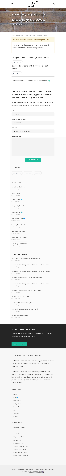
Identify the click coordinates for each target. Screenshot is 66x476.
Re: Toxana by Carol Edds (20, 296)
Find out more (19, 344)
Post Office (27, 35)
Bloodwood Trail (18, 443)
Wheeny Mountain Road (20, 225)
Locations (28, 173)
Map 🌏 (15, 398)
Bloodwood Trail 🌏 (18, 218)
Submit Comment (33, 160)
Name (13, 111)
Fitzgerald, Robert (18, 206)
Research (16, 407)
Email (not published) (19, 119)
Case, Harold (16, 193)
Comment (16, 413)
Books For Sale (17, 401)
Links (14, 410)
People (37, 173)
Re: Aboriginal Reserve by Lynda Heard (25, 309)
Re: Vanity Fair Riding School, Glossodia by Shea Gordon (31, 265)
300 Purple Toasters (35, 472)
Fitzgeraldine (17, 440)
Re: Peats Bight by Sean (20, 315)
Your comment (17, 136)
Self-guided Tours (18, 404)
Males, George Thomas (19, 237)
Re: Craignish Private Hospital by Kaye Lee (26, 258)
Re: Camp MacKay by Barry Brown (23, 303)
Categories (19, 35)
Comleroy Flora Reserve (19, 244)
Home (13, 35)
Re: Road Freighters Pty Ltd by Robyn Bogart (27, 277)
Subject (14, 128)
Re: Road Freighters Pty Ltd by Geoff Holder (26, 290)
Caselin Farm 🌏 (17, 199)
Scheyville (16, 73)
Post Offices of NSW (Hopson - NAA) (35, 39)
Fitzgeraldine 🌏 (17, 212)
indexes (15, 416)
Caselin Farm (17, 434)
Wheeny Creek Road (18, 231)
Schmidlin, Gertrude (18, 187)
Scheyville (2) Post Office (39, 35)
